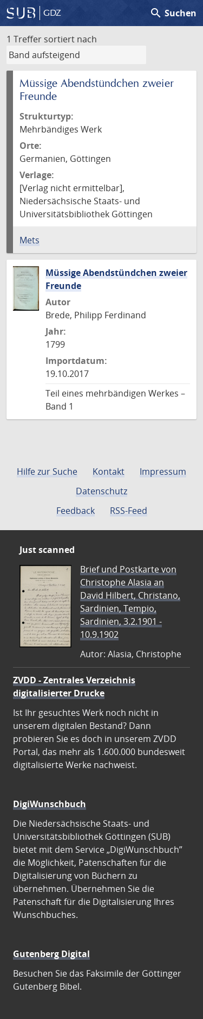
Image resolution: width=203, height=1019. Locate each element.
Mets (29, 240)
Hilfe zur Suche (47, 471)
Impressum (163, 471)
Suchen (173, 13)
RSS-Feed (128, 511)
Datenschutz (101, 491)
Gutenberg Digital (51, 954)
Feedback (75, 511)
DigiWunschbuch (49, 804)
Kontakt (109, 471)
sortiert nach (70, 39)
